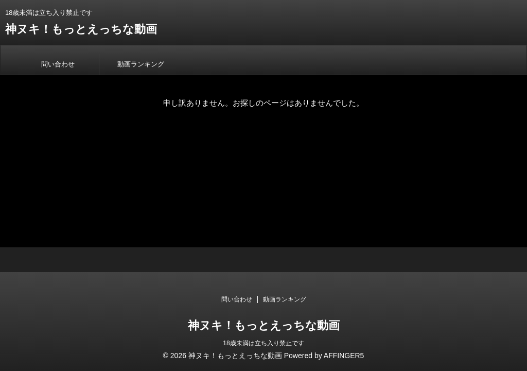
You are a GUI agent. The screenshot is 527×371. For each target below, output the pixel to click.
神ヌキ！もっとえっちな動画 (81, 29)
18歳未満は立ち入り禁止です (263, 343)
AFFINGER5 (344, 355)
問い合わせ (58, 64)
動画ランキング (140, 64)
